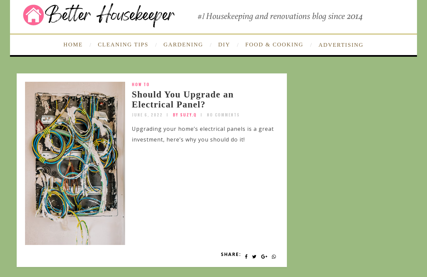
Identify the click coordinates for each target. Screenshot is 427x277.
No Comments (223, 114)
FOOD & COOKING (274, 44)
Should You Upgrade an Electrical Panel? (183, 99)
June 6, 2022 (147, 114)
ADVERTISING (341, 45)
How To (141, 84)
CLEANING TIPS (123, 44)
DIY (224, 44)
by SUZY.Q (185, 114)
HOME (73, 44)
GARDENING (183, 44)
